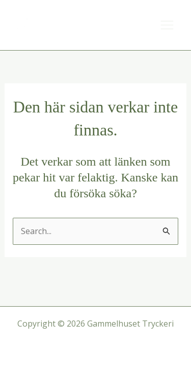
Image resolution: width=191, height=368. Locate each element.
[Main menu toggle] (167, 25)
